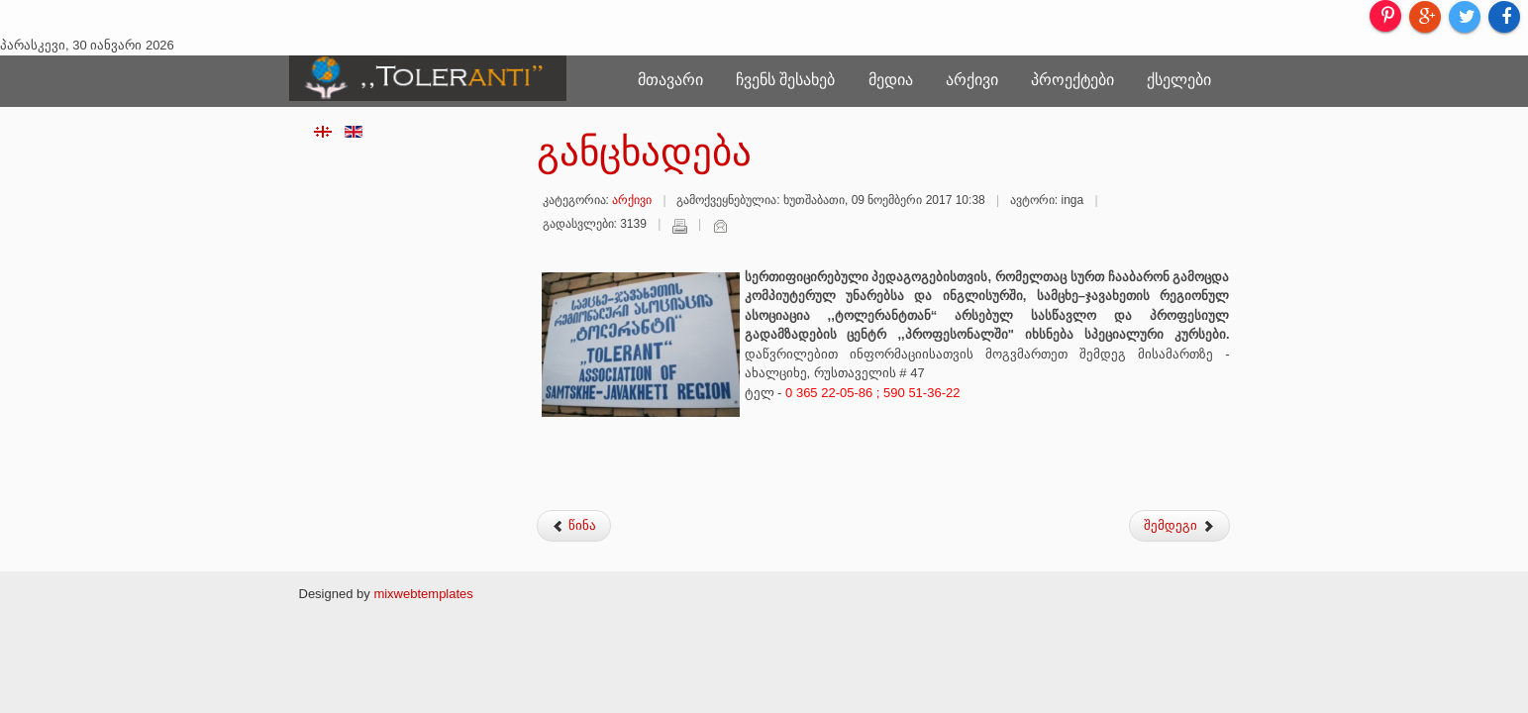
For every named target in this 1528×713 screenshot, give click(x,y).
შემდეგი (1179, 525)
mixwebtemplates (422, 593)
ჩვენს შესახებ (785, 79)
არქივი (972, 79)
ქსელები (1179, 79)
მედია (890, 79)
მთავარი (670, 79)
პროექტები (1072, 79)
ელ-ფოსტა (720, 226)
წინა (574, 525)
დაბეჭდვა (679, 226)
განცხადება (644, 152)
